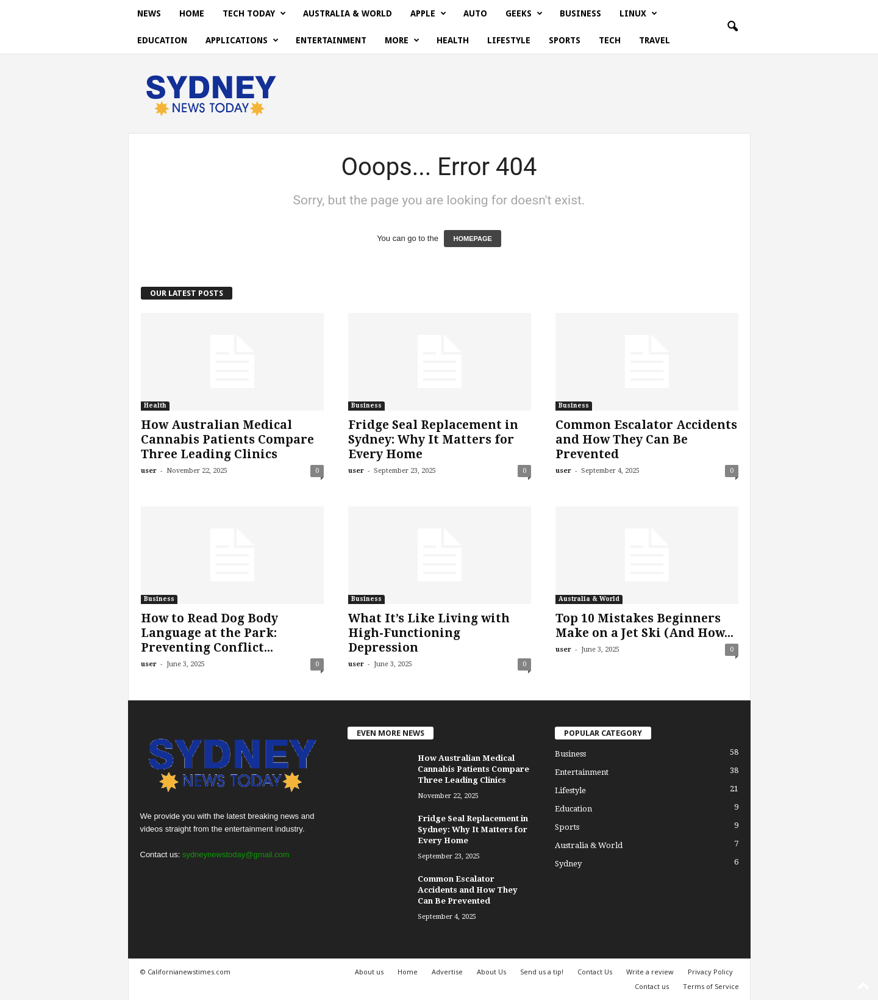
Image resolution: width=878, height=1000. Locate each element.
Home (191, 13)
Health (453, 40)
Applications (242, 40)
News (149, 13)
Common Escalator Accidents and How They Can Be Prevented (646, 439)
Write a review (650, 971)
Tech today (254, 13)
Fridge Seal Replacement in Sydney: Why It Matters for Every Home (433, 439)
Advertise (447, 971)
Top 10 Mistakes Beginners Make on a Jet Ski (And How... (644, 625)
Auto (475, 13)
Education (162, 40)
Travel (654, 40)
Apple (428, 13)
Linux (638, 13)
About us (369, 971)
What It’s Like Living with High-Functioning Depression (429, 633)
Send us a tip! (541, 971)
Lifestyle (508, 40)
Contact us (652, 986)
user (149, 471)
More (402, 40)
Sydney (568, 863)
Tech (610, 40)
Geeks (524, 13)
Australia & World (347, 13)
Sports (564, 40)
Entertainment (331, 40)
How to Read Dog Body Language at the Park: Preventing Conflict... (209, 633)
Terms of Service (711, 986)
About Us (491, 971)
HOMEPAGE (472, 238)
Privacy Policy (710, 971)
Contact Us (594, 971)
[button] (732, 26)
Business (580, 13)
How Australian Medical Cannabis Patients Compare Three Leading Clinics (227, 439)
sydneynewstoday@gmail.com (236, 854)
